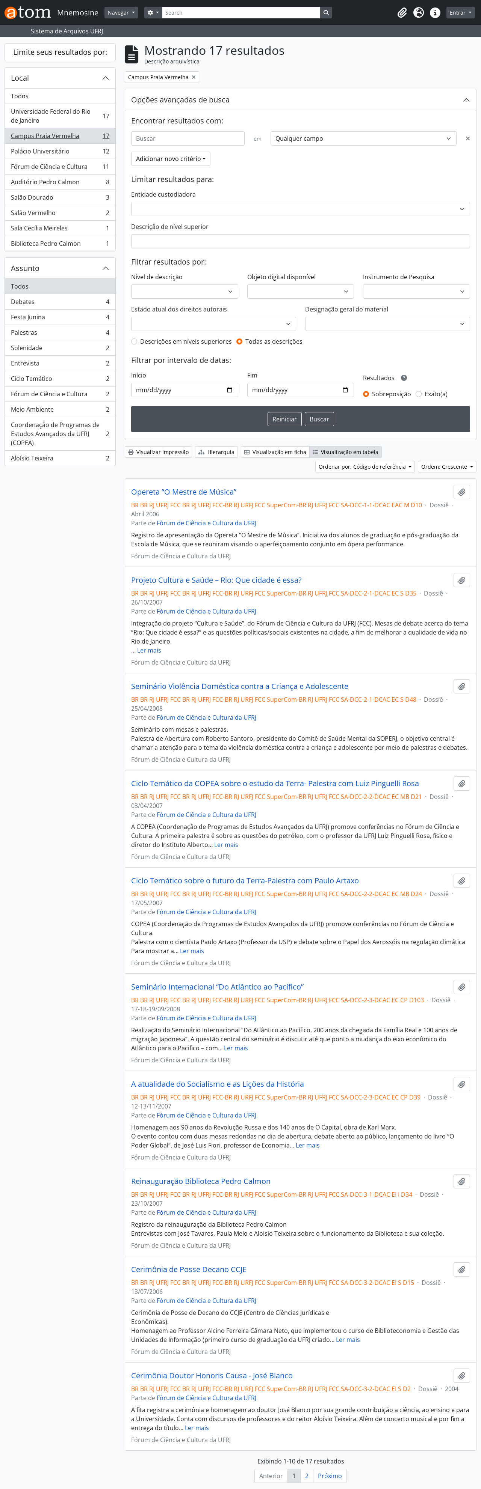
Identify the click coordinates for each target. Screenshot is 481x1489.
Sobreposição (391, 394)
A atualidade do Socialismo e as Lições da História (217, 1084)
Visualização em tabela (345, 452)
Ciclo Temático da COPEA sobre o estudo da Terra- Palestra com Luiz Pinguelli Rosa (275, 783)
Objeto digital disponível (281, 277)
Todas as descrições (274, 341)
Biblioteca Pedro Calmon (60, 245)
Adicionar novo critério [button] (168, 159)
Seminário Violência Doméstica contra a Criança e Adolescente (239, 686)
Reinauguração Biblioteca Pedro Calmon (201, 1181)
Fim (252, 375)
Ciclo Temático (60, 380)
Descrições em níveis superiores (186, 341)
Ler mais (149, 650)
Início (138, 375)
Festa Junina (60, 319)
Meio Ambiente (60, 411)
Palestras (60, 334)
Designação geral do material (346, 309)
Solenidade (60, 349)
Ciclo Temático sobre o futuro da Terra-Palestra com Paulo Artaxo (245, 880)
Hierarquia (216, 452)
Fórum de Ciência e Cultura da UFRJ (206, 523)
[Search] (241, 12)
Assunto (25, 268)
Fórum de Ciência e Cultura (60, 168)
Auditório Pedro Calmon (60, 183)
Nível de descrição (157, 277)
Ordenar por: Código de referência (363, 466)
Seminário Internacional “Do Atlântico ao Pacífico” (217, 986)
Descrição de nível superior (170, 227)
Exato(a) (436, 394)
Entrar (458, 12)
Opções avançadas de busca (180, 100)
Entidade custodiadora (163, 194)
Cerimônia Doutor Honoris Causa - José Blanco (212, 1375)
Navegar (119, 12)
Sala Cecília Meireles (60, 230)
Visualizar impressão (158, 452)
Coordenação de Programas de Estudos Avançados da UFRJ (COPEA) (60, 434)
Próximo (330, 1476)
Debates (60, 303)
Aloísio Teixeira (60, 460)
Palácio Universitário (60, 153)
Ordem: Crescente (445, 466)
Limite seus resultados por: (60, 52)
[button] (402, 13)
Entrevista (60, 365)
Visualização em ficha (275, 452)
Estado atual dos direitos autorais (179, 309)
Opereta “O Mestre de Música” (183, 491)
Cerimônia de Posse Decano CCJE (189, 1269)
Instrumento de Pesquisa (398, 277)
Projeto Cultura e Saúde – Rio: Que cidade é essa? (216, 580)
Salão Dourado (60, 199)
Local (20, 78)
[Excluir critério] (468, 138)
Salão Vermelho (60, 214)
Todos (20, 96)
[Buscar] (188, 138)
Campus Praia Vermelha (60, 137)
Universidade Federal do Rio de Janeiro (60, 116)
